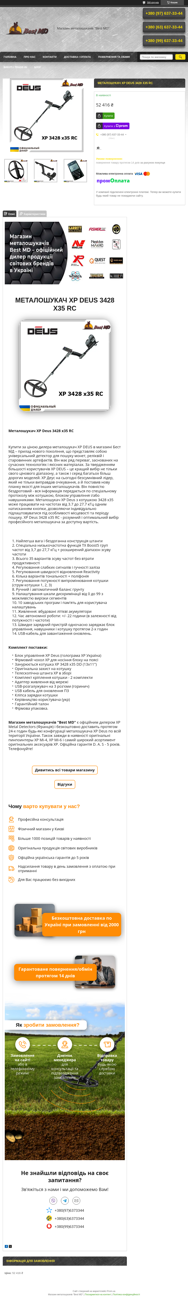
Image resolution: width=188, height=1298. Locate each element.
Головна (10, 56)
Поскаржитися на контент (98, 1294)
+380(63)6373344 (69, 1218)
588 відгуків (153, 2)
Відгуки (64, 784)
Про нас (29, 56)
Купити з (116, 126)
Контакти (50, 56)
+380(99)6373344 (69, 1226)
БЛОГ (37, 67)
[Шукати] (180, 57)
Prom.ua (111, 1291)
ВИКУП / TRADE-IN (15, 67)
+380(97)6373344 (69, 1210)
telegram (65, 1201)
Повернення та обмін (114, 56)
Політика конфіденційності (126, 1294)
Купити (108, 115)
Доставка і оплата (77, 56)
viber (53, 1201)
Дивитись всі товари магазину (65, 769)
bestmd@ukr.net (76, 1201)
